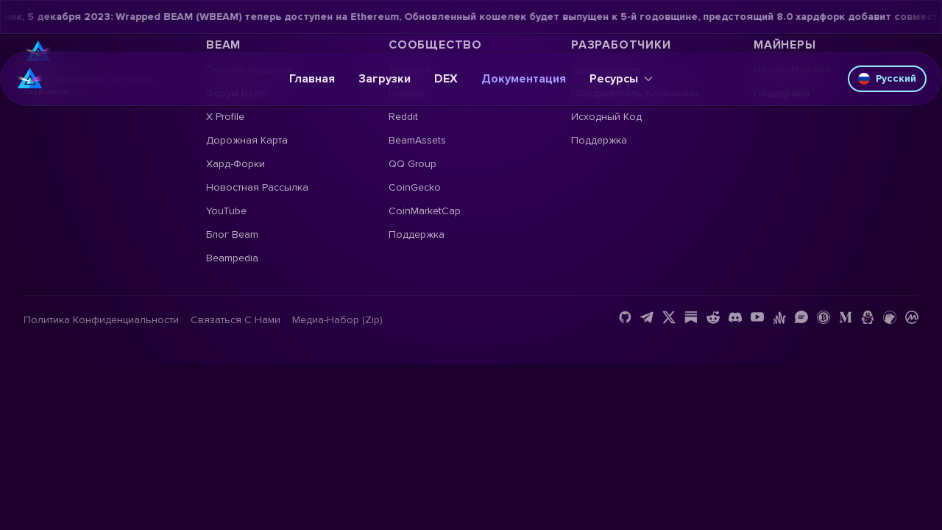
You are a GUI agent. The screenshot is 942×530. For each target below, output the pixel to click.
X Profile (225, 116)
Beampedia (232, 258)
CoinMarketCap (425, 211)
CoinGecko (415, 187)
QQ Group (412, 164)
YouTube (226, 211)
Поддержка (417, 234)
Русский (887, 78)
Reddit (403, 116)
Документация (523, 78)
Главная (312, 78)
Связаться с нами (235, 320)
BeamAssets (417, 140)
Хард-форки (235, 164)
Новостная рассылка (257, 187)
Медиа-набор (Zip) (337, 320)
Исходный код (606, 116)
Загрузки (384, 78)
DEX (446, 78)
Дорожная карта (247, 140)
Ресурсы (621, 78)
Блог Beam (232, 234)
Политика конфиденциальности (101, 320)
